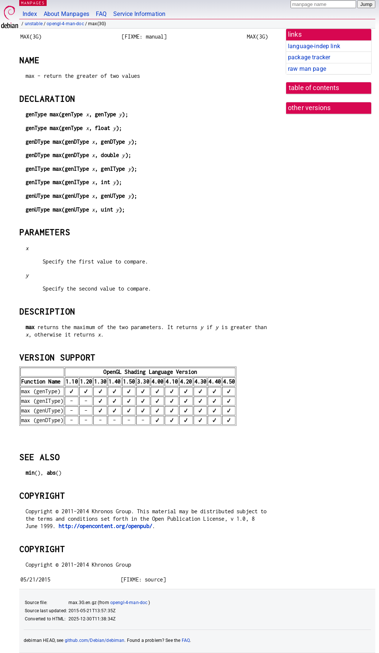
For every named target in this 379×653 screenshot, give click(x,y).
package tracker (309, 57)
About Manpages (66, 13)
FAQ (101, 13)
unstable (34, 23)
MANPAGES (33, 2)
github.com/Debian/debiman (95, 640)
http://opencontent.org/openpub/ (105, 526)
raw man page (307, 68)
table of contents (314, 88)
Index (30, 13)
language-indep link (314, 46)
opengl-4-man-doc (65, 23)
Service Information (139, 13)
